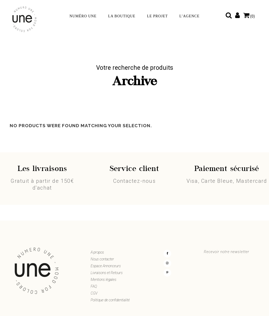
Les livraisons (42, 169)
